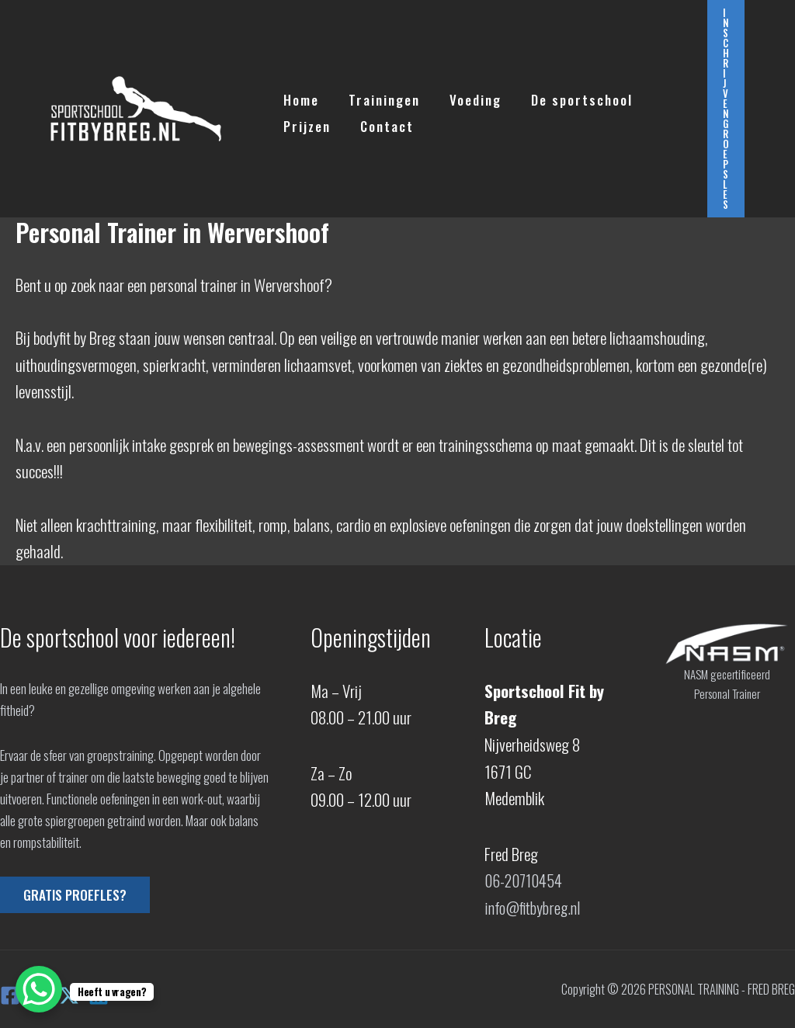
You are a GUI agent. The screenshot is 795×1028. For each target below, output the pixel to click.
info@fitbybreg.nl (532, 907)
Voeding (468, 96)
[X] (69, 995)
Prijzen (305, 122)
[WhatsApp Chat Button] (39, 989)
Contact (382, 122)
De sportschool (571, 96)
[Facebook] (10, 995)
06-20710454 (524, 880)
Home (300, 96)
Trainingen (379, 96)
